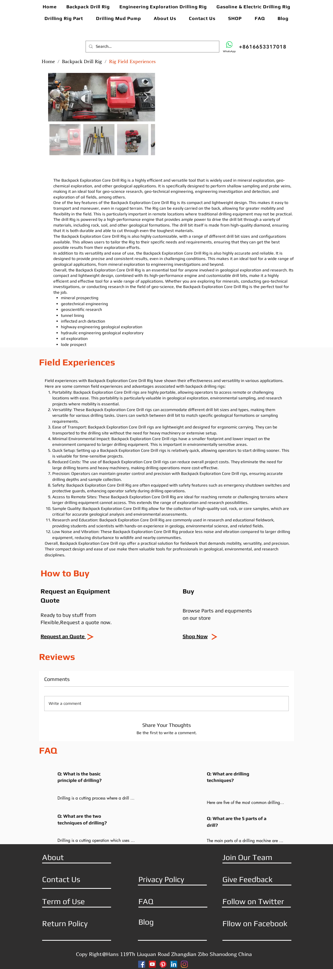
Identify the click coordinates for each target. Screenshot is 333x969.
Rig (155, 208)
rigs (221, 386)
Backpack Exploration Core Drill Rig (94, 180)
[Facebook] (141, 964)
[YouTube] (152, 964)
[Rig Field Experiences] (132, 61)
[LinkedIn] (173, 964)
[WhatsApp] (229, 47)
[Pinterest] (162, 964)
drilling (225, 213)
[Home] (48, 61)
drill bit (235, 219)
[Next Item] (146, 97)
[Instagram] (184, 964)
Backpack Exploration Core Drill (102, 392)
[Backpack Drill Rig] (82, 61)
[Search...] (152, 46)
